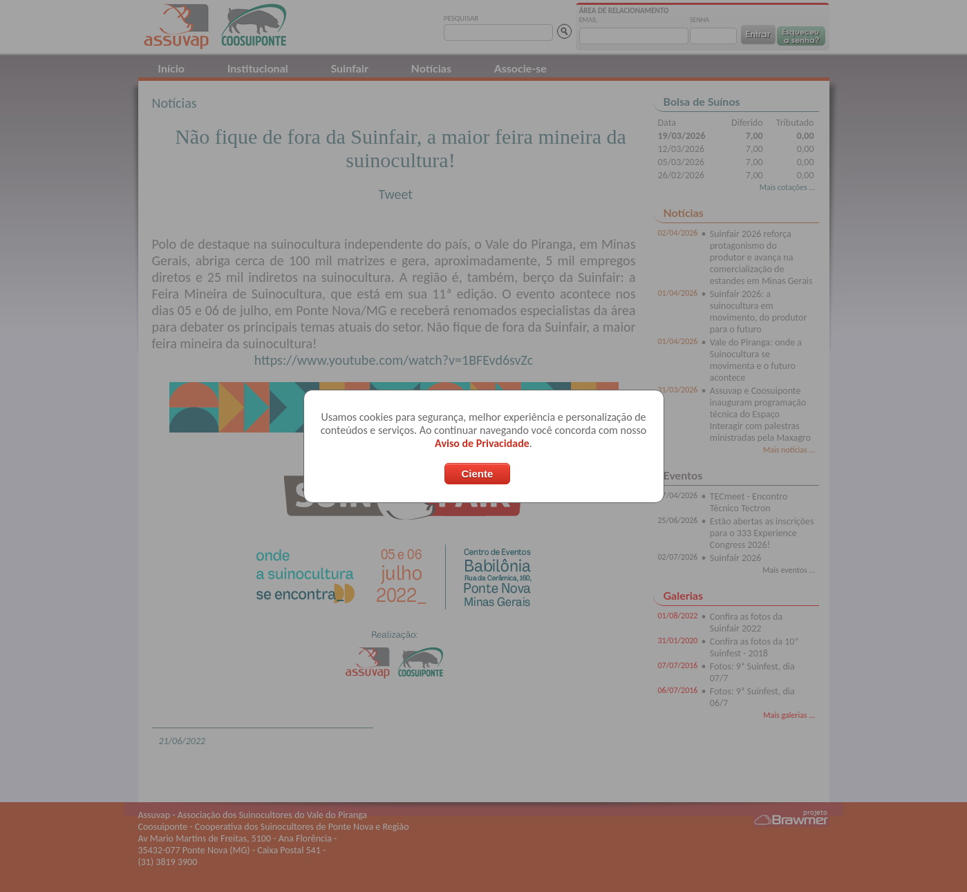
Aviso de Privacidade (482, 443)
